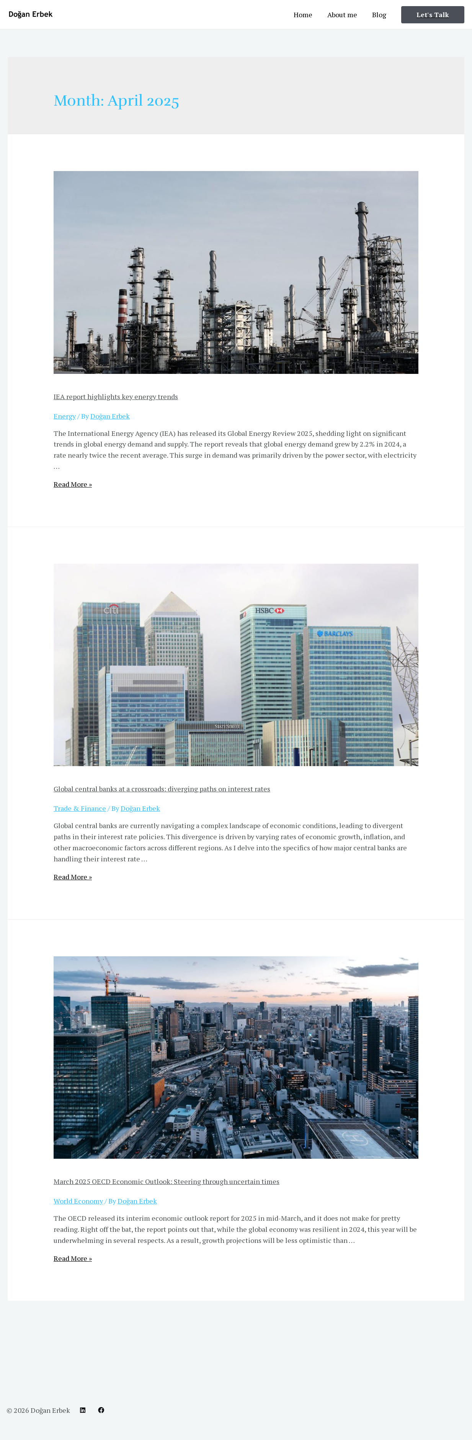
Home (305, 14)
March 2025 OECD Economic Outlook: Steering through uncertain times (166, 1181)
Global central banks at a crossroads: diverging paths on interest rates (162, 788)
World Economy (78, 1200)
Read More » (73, 484)
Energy (65, 416)
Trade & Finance (80, 808)
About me (344, 14)
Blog (379, 14)
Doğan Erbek (50, 1410)
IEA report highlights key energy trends (116, 396)
